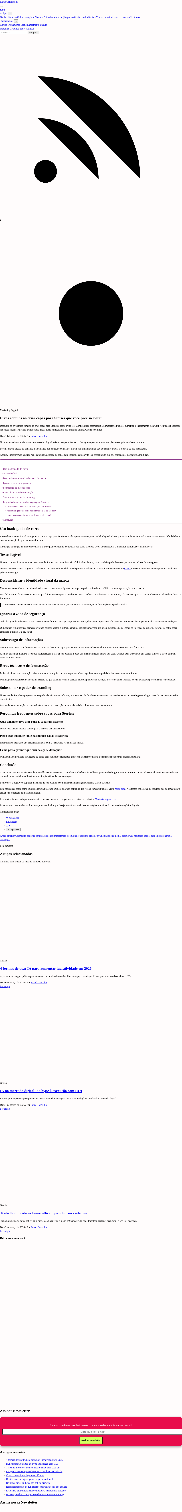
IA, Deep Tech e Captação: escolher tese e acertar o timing (35, 1494)
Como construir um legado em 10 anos (25, 1475)
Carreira (108, 17)
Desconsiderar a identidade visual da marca (24, 478)
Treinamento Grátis (17, 24)
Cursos (3, 24)
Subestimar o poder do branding (19, 497)
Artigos (4, 13)
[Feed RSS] (91, 216)
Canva (127, 568)
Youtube (39, 17)
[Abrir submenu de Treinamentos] (16, 21)
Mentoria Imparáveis (105, 799)
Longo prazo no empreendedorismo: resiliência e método (34, 1471)
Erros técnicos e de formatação (18, 492)
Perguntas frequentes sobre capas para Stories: (26, 502)
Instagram (30, 17)
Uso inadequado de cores (15, 469)
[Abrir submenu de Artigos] (10, 13)
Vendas (100, 17)
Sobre (23, 28)
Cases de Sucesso (121, 17)
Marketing (58, 17)
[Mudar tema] (91, 312)
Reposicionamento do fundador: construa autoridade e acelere (36, 1486)
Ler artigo (5, 986)
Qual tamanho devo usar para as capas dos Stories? (29, 506)
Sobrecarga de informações (16, 487)
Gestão (78, 17)
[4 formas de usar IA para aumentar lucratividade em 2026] (79, 954)
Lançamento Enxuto (37, 24)
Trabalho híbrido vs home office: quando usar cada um (43, 1213)
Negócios (69, 17)
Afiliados (49, 17)
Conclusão (8, 519)
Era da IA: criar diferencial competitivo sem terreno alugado (36, 1490)
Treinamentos (7, 21)
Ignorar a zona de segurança (17, 483)
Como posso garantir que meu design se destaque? (29, 515)
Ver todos (135, 17)
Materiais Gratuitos (10, 28)
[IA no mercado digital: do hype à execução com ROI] (79, 1076)
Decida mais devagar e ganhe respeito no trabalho (30, 1479)
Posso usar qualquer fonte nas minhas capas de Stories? (31, 510)
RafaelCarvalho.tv (9, 1)
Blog (2, 9)
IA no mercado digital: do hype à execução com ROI (41, 1091)
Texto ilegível (10, 473)
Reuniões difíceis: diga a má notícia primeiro (28, 1483)
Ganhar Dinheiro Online (12, 17)
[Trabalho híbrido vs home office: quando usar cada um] (79, 1199)
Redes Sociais (89, 17)
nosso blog (120, 789)
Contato (30, 28)
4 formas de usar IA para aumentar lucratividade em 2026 (45, 968)
